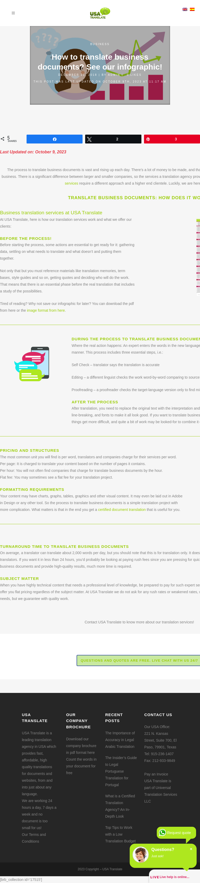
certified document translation (122, 510)
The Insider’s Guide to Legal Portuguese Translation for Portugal (121, 771)
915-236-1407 (162, 754)
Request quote (179, 833)
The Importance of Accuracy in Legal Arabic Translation (120, 740)
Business (100, 44)
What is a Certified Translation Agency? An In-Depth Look (120, 806)
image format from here (46, 310)
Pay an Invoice (156, 774)
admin (114, 74)
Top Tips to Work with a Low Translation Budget (120, 834)
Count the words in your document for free (81, 766)
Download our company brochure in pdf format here (81, 746)
